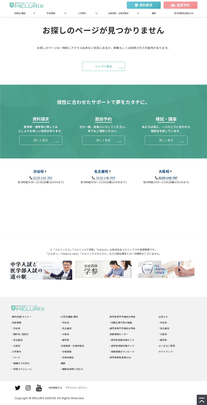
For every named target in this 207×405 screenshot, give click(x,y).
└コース (15, 357)
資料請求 (145, 5)
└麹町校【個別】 (20, 334)
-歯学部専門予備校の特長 (122, 328)
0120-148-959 (105, 178)
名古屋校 (101, 171)
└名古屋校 (17, 340)
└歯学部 (64, 340)
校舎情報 (51, 13)
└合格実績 (66, 351)
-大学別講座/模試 (69, 316)
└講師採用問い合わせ (71, 369)
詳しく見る (41, 140)
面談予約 (183, 5)
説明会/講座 (19, 13)
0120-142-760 (42, 178)
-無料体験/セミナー (21, 316)
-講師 (63, 363)
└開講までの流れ (20, 363)
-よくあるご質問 (166, 345)
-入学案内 (16, 351)
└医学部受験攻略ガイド (122, 340)
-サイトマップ (165, 351)
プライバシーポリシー (76, 387)
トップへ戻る (103, 66)
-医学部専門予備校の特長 (122, 316)
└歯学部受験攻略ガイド (122, 345)
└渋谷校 (15, 328)
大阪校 (164, 171)
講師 (154, 13)
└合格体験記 (67, 357)
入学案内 (82, 13)
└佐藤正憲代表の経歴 (120, 322)
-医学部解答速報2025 (120, 357)
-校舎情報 (16, 322)
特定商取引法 (55, 387)
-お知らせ (163, 316)
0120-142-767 (168, 178)
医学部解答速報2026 (183, 13)
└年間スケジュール (21, 369)
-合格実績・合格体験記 (72, 345)
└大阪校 (15, 345)
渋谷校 (38, 171)
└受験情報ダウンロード (122, 351)
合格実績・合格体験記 (118, 13)
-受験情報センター (118, 334)
